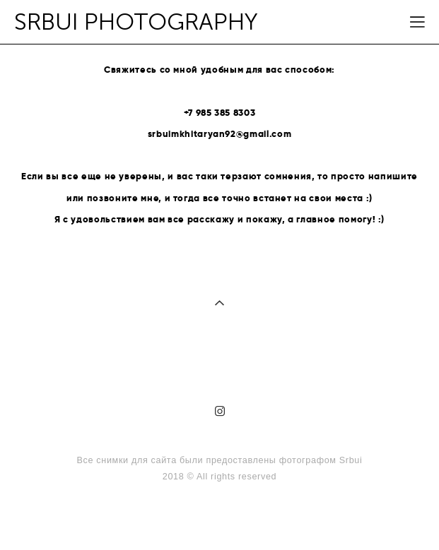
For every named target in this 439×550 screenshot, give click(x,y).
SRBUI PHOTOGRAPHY (136, 22)
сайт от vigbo (219, 516)
